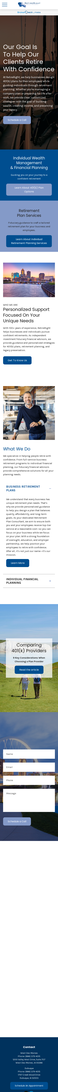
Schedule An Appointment (29, 1085)
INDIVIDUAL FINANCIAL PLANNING (22, 580)
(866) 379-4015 (32, 1056)
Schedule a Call (17, 120)
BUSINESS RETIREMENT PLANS (23, 488)
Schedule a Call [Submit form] (17, 821)
